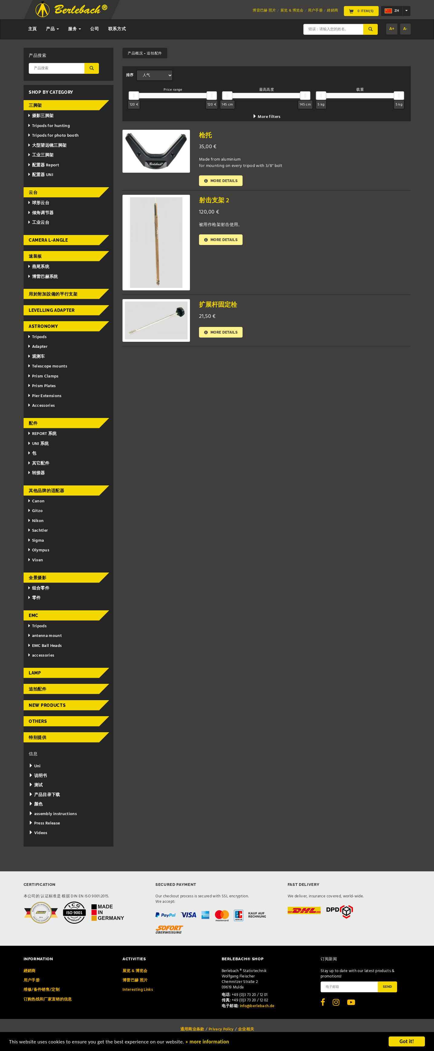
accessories (41, 655)
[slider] (134, 95)
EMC (33, 615)
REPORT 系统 (42, 433)
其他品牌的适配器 (46, 490)
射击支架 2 (214, 201)
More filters (267, 116)
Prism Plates (42, 386)
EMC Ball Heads (45, 645)
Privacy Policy (221, 1029)
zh (392, 11)
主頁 (32, 29)
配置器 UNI (40, 174)
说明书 (38, 775)
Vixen (35, 560)
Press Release (44, 823)
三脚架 (35, 105)
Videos (38, 833)
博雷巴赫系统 (43, 276)
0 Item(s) (361, 11)
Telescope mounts (47, 366)
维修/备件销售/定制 (42, 990)
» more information (207, 1043)
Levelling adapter (52, 310)
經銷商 (332, 11)
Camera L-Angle (48, 240)
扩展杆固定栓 (218, 305)
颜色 (36, 804)
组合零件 (38, 588)
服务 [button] (74, 29)
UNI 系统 (38, 443)
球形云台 (38, 203)
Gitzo (35, 511)
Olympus (38, 550)
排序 (130, 75)
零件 (34, 598)
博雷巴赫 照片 (264, 11)
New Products (47, 705)
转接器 (36, 473)
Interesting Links (137, 990)
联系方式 (117, 29)
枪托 (205, 136)
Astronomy (43, 326)
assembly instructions (53, 814)
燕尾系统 (38, 266)
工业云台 (38, 222)
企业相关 (246, 1029)
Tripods (37, 337)
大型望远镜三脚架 (47, 145)
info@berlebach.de (257, 1006)
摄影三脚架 (41, 116)
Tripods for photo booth (53, 135)
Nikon (36, 520)
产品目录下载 (44, 795)
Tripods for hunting (49, 125)
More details (220, 180)
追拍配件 (38, 689)
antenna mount (45, 635)
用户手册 (315, 11)
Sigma (36, 540)
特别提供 (38, 737)
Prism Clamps (43, 376)
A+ (392, 28)
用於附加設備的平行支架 (53, 294)
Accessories (41, 405)
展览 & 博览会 (292, 11)
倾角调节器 (41, 213)
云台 (33, 192)
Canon (36, 501)
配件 (33, 423)
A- (405, 28)
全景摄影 (38, 577)
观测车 (36, 356)
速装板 (35, 256)
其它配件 (38, 463)
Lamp (35, 673)
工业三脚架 (41, 155)
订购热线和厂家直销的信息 (48, 999)
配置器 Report (43, 165)
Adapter (37, 346)
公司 (94, 29)
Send (387, 986)
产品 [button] (52, 29)
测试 (36, 785)
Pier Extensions (45, 396)
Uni (35, 766)
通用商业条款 (192, 1029)
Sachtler (38, 530)
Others (38, 721)
